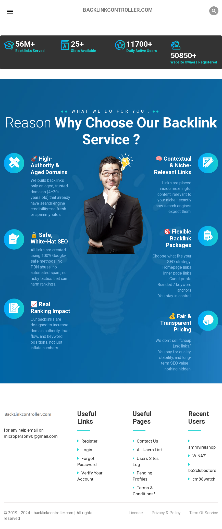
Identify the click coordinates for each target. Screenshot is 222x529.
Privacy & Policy (166, 512)
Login (84, 449)
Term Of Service (203, 512)
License (136, 512)
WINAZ (197, 455)
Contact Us (145, 441)
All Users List (147, 449)
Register (87, 441)
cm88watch (201, 479)
